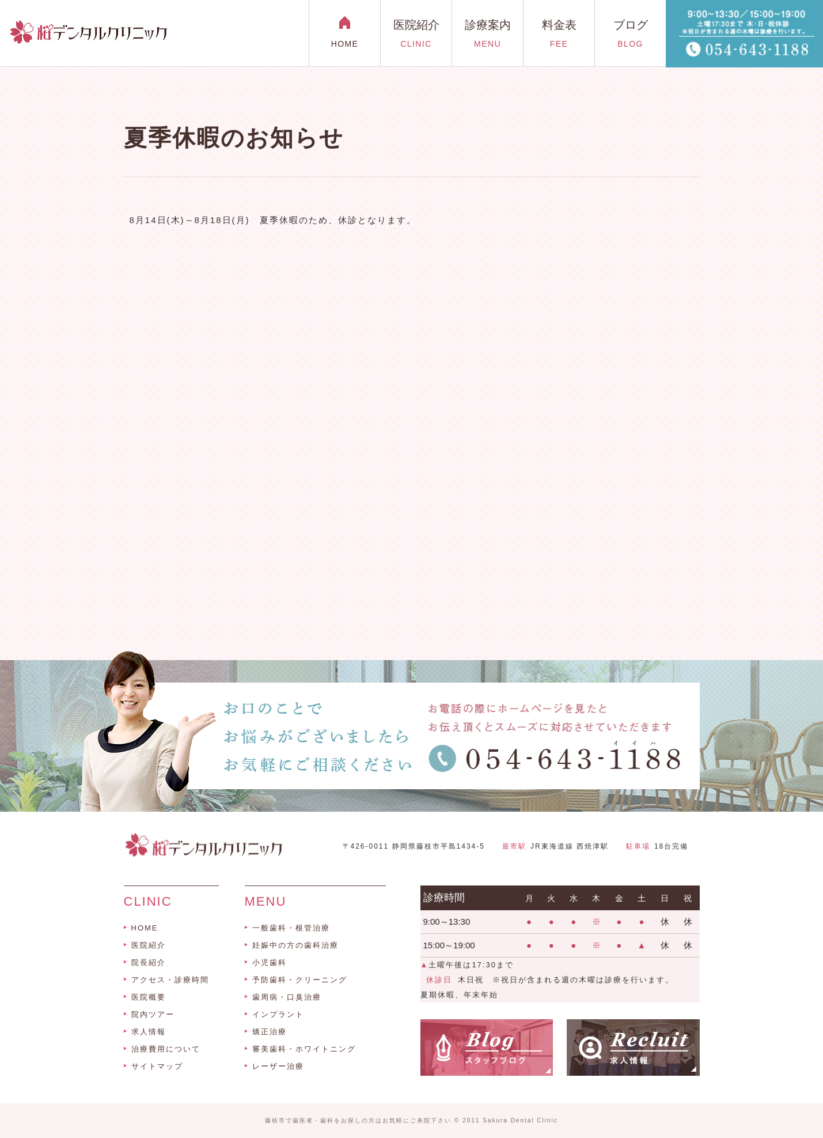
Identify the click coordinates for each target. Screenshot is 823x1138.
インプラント (278, 1014)
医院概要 (148, 997)
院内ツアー (153, 1014)
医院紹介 (148, 945)
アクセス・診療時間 (170, 979)
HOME (144, 928)
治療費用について (165, 1049)
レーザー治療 (278, 1066)
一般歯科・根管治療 (291, 928)
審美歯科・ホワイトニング (304, 1049)
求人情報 (148, 1031)
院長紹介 (148, 962)
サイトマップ (157, 1066)
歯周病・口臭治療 (286, 997)
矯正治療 (269, 1031)
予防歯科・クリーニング (299, 979)
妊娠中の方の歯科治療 (295, 945)
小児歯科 (269, 962)
